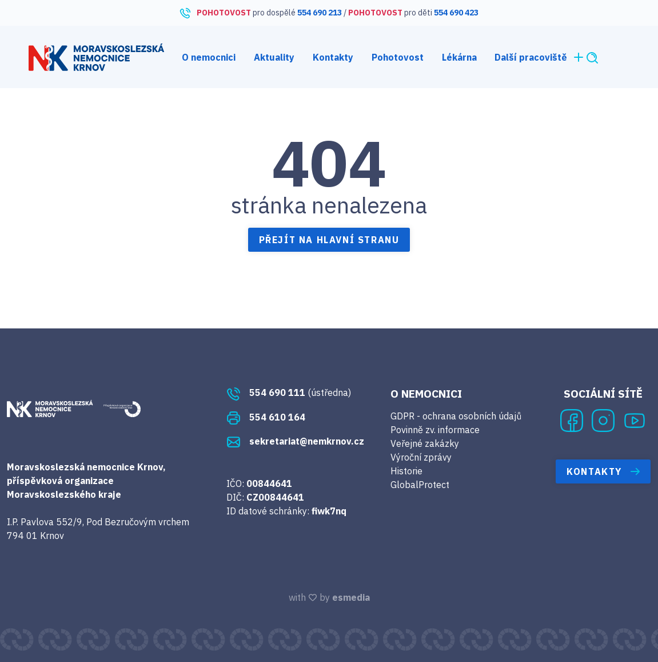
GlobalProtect (419, 484)
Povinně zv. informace (435, 429)
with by (329, 597)
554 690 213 (319, 12)
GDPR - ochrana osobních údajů (455, 416)
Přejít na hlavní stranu (329, 239)
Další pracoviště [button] (540, 57)
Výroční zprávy (421, 457)
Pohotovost (398, 57)
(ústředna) (288, 392)
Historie (406, 471)
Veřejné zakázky (424, 443)
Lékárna (459, 57)
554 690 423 (456, 12)
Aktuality (274, 57)
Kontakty (333, 57)
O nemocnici (209, 57)
